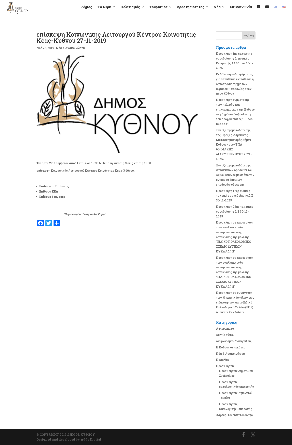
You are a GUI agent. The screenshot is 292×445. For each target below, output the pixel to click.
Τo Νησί (104, 10)
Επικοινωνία (241, 10)
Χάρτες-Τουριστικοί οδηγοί (234, 415)
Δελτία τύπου (225, 335)
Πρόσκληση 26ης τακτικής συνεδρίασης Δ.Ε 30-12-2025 (234, 211)
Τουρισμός (158, 10)
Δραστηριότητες (190, 10)
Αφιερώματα (225, 328)
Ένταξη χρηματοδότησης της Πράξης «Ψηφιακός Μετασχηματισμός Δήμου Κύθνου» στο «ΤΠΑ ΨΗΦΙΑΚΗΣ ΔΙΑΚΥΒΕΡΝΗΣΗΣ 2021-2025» (234, 144)
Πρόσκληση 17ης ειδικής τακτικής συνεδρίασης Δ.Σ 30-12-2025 (234, 195)
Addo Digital (91, 439)
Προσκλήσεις (225, 366)
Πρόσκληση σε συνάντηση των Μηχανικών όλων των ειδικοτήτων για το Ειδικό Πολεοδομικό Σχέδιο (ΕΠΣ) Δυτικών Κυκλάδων (235, 302)
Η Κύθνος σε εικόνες (230, 347)
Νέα (217, 10)
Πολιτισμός (130, 10)
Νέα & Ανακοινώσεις (71, 48)
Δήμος (86, 10)
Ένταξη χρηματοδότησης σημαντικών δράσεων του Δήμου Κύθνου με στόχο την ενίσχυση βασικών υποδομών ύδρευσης (235, 174)
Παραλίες (222, 360)
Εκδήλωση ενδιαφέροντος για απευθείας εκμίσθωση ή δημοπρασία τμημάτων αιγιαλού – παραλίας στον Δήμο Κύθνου (235, 83)
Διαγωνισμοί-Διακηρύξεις (234, 341)
